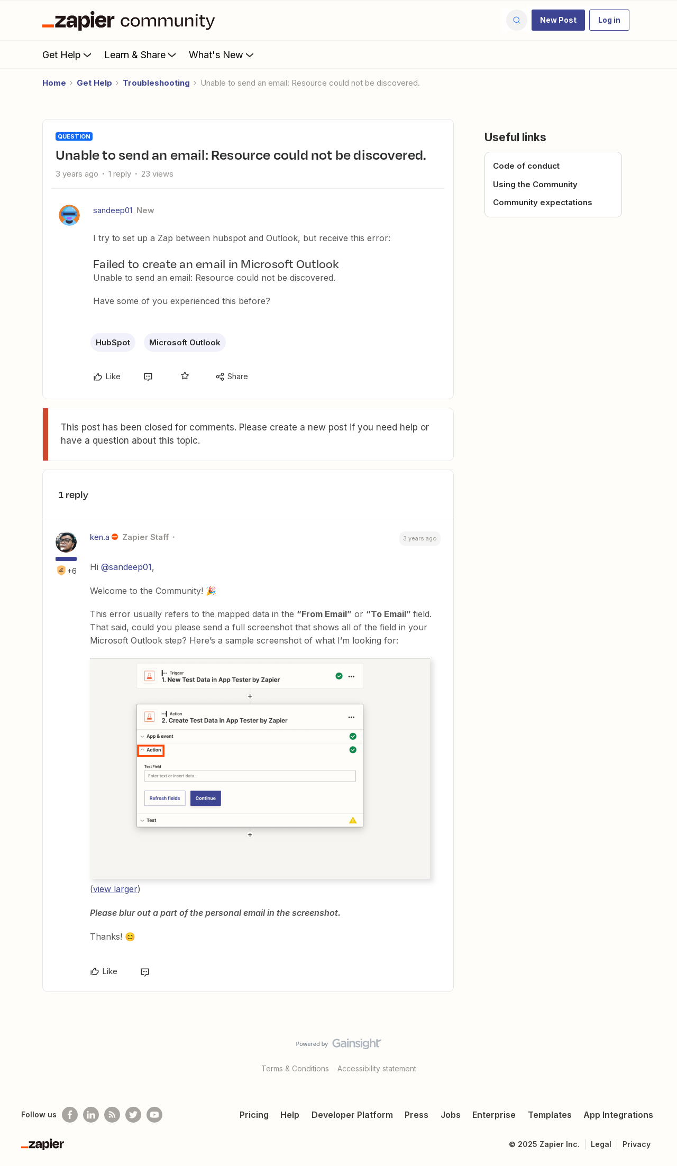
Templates (550, 1114)
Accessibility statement (376, 1068)
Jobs (451, 1114)
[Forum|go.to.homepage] (131, 20)
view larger (115, 889)
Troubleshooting (156, 83)
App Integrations (618, 1114)
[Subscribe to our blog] (112, 1115)
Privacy (637, 1144)
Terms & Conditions (295, 1068)
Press (416, 1114)
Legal (601, 1144)
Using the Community (535, 184)
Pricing (254, 1114)
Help (289, 1114)
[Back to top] (655, 1052)
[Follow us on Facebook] (70, 1115)
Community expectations (542, 202)
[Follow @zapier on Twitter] (133, 1115)
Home (54, 83)
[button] (558, 20)
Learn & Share (141, 54)
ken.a (99, 537)
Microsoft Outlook (185, 342)
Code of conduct (526, 166)
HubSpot (113, 342)
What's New (222, 54)
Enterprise (494, 1114)
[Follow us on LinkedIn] (91, 1115)
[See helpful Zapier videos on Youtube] (154, 1115)
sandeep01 (112, 210)
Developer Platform (352, 1114)
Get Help (68, 54)
